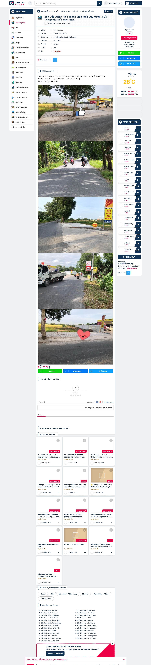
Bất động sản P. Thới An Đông (51, 623)
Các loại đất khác (88, 11)
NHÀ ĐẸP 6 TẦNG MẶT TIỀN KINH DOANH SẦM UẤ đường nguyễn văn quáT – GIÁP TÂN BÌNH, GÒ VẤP (74, 456)
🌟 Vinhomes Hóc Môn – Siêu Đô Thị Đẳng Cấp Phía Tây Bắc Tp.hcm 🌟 (101, 486)
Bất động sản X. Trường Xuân (51, 638)
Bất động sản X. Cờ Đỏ (48, 630)
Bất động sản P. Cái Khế (49, 613)
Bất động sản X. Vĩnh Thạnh (86, 638)
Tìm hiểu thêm (132, 268)
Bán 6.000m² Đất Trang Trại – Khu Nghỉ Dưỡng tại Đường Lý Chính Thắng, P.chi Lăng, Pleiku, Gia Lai (48, 456)
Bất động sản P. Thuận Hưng (87, 625)
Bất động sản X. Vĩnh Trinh (50, 641)
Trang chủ (44, 11)
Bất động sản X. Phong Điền (50, 633)
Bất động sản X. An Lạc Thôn (87, 628)
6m (55, 47)
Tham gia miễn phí (55, 653)
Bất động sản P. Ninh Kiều (49, 618)
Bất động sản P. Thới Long (86, 623)
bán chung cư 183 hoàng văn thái (48, 545)
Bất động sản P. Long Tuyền (86, 615)
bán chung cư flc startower (74, 544)
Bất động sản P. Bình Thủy (86, 610)
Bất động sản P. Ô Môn (84, 618)
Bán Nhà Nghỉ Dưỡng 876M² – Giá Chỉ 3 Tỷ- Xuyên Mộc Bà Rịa (102, 545)
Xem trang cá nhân (129, 38)
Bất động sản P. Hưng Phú (50, 615)
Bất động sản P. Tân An (85, 620)
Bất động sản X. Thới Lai (49, 635)
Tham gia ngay (129, 257)
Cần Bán (76, 11)
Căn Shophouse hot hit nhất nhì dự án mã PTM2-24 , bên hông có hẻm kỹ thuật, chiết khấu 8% (102, 456)
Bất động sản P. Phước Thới (50, 620)
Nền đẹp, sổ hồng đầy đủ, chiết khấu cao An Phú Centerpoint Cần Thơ (49, 486)
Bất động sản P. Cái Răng (85, 613)
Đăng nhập (108, 402)
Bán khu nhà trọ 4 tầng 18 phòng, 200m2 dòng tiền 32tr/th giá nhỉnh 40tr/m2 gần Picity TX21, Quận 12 (75, 515)
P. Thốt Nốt (54, 11)
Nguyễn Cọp (129, 29)
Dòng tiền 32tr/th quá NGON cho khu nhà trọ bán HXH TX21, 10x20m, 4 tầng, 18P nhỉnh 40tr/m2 (102, 515)
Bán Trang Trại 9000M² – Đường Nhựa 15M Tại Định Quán (47, 575)
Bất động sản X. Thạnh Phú (86, 633)
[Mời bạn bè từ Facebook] (128, 273)
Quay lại (108, 11)
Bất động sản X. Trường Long (87, 635)
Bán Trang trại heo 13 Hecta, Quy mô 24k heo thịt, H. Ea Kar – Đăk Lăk (48, 515)
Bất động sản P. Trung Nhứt (50, 628)
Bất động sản (65, 11)
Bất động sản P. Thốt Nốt (49, 625)
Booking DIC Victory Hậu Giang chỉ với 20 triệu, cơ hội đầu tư (75, 486)
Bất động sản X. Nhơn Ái (85, 630)
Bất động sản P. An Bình (49, 610)
